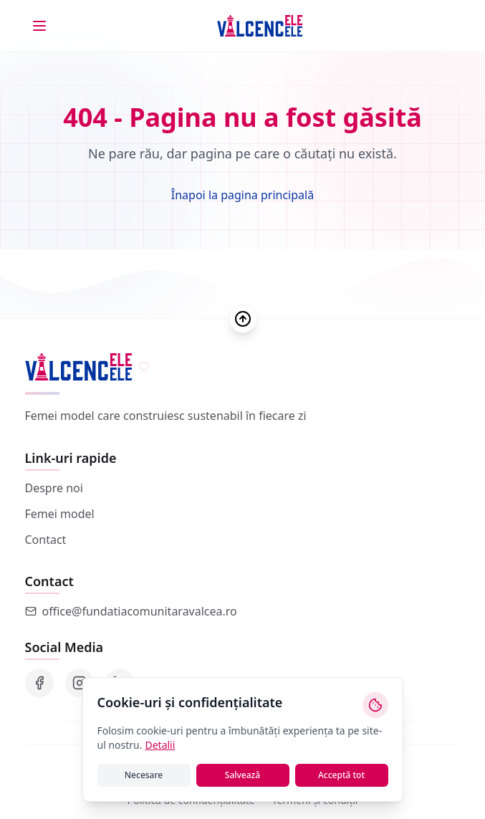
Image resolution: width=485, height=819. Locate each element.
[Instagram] (79, 683)
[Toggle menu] (39, 25)
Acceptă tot (341, 775)
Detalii (160, 745)
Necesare (144, 775)
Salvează (242, 775)
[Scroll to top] (243, 319)
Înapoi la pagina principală (242, 195)
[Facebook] (39, 683)
